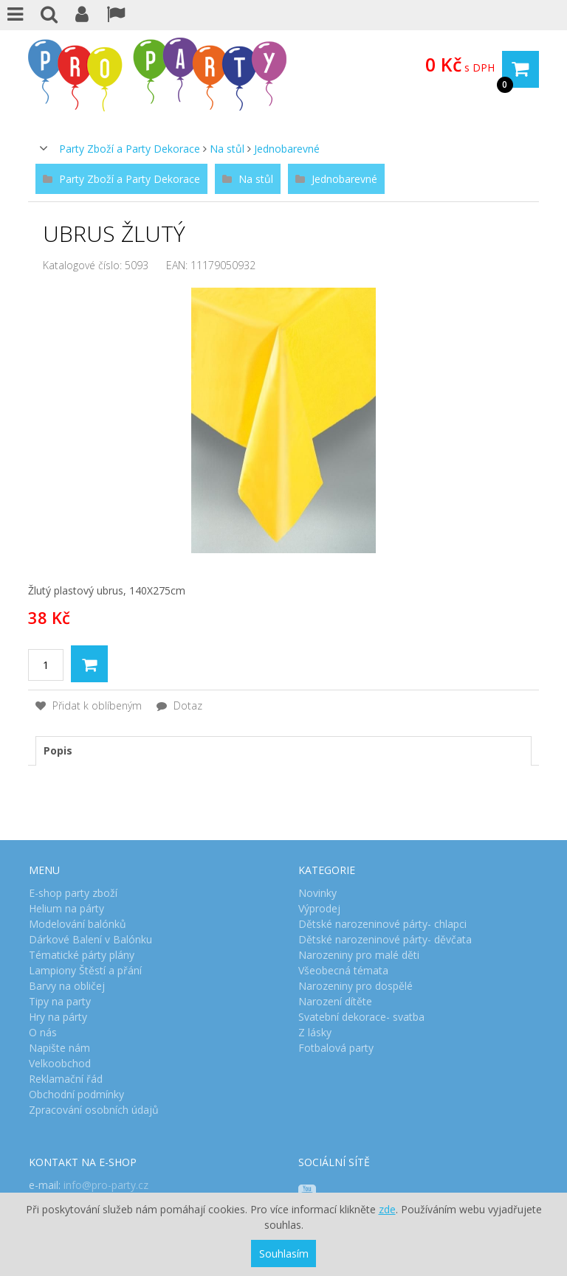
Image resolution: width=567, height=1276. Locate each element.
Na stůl (227, 149)
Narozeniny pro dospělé (355, 986)
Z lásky (314, 1032)
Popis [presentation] (58, 750)
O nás (43, 1032)
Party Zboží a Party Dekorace (129, 149)
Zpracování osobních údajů (94, 1110)
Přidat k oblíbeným (88, 705)
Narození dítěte (335, 1001)
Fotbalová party (336, 1048)
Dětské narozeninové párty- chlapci (382, 924)
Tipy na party (60, 1001)
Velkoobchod (60, 1063)
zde (387, 1209)
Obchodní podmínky (76, 1094)
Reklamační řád (66, 1079)
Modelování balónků (77, 924)
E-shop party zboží (73, 893)
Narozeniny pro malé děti (358, 955)
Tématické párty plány (81, 955)
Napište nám (59, 1048)
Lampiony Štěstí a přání (85, 970)
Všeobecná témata (343, 970)
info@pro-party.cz (105, 1185)
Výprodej (319, 908)
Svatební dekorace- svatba (361, 1017)
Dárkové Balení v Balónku (90, 939)
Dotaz (179, 705)
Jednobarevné (287, 149)
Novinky (317, 893)
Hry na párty (58, 1017)
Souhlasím (284, 1253)
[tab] (283, 751)
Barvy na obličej (67, 986)
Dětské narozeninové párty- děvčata (385, 939)
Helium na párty (66, 908)
